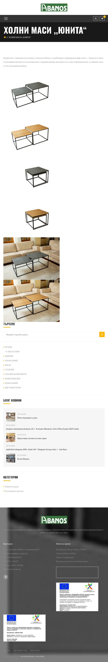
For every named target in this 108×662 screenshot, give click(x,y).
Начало (6, 650)
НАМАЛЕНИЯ (11, 383)
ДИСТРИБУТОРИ (13, 387)
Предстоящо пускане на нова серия (31, 438)
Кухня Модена (23, 459)
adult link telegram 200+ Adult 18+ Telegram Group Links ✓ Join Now (36, 449)
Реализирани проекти (14, 491)
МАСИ (8, 365)
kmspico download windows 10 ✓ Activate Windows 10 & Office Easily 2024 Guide (42, 429)
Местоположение (13, 569)
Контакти (35, 650)
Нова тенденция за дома (27, 418)
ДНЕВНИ (9, 356)
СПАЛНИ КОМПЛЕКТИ (15, 374)
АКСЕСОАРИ (13, 351)
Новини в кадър (11, 486)
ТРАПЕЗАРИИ (11, 360)
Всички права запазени (32, 656)
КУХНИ (8, 347)
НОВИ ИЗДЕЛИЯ (12, 378)
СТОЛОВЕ (9, 369)
